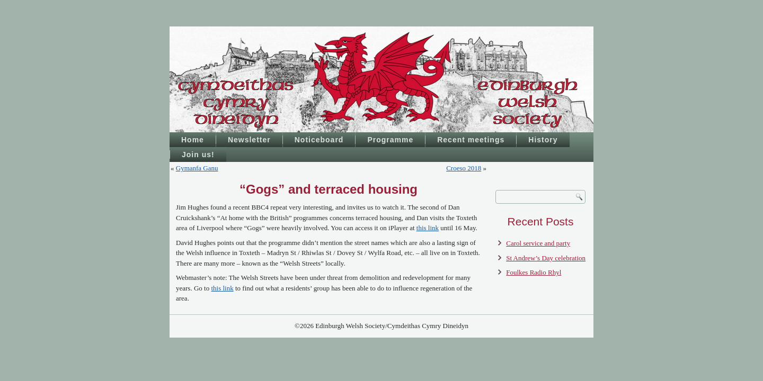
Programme (390, 139)
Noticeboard (319, 139)
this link (427, 228)
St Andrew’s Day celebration (545, 258)
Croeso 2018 (463, 168)
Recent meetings (470, 139)
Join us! (198, 154)
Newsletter (249, 139)
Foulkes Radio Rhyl (533, 272)
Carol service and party (538, 243)
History (542, 139)
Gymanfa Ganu (197, 168)
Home (192, 139)
